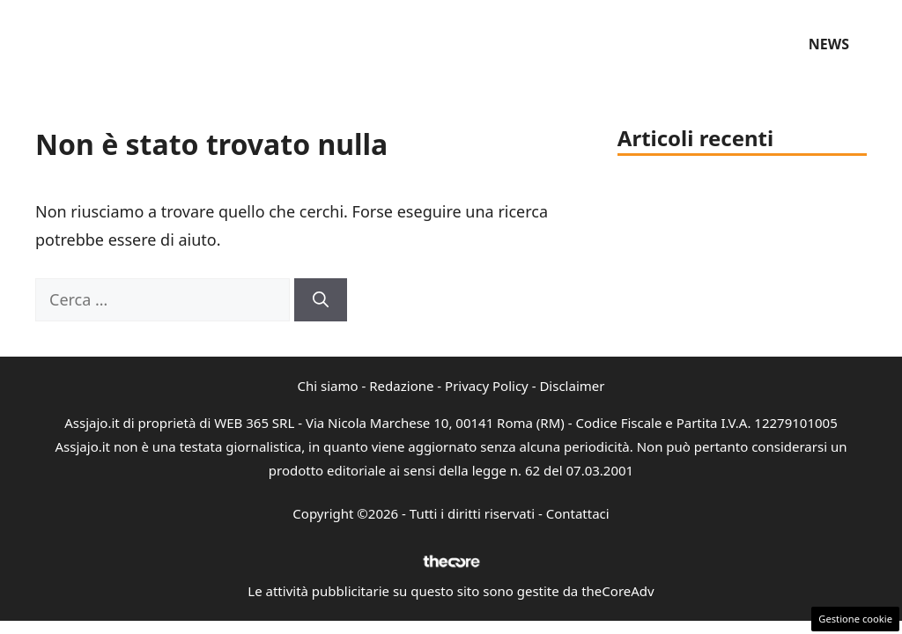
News (829, 44)
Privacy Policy (487, 385)
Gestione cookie (855, 618)
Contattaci (578, 513)
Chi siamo (328, 385)
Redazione (401, 385)
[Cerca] (320, 299)
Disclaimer (571, 385)
